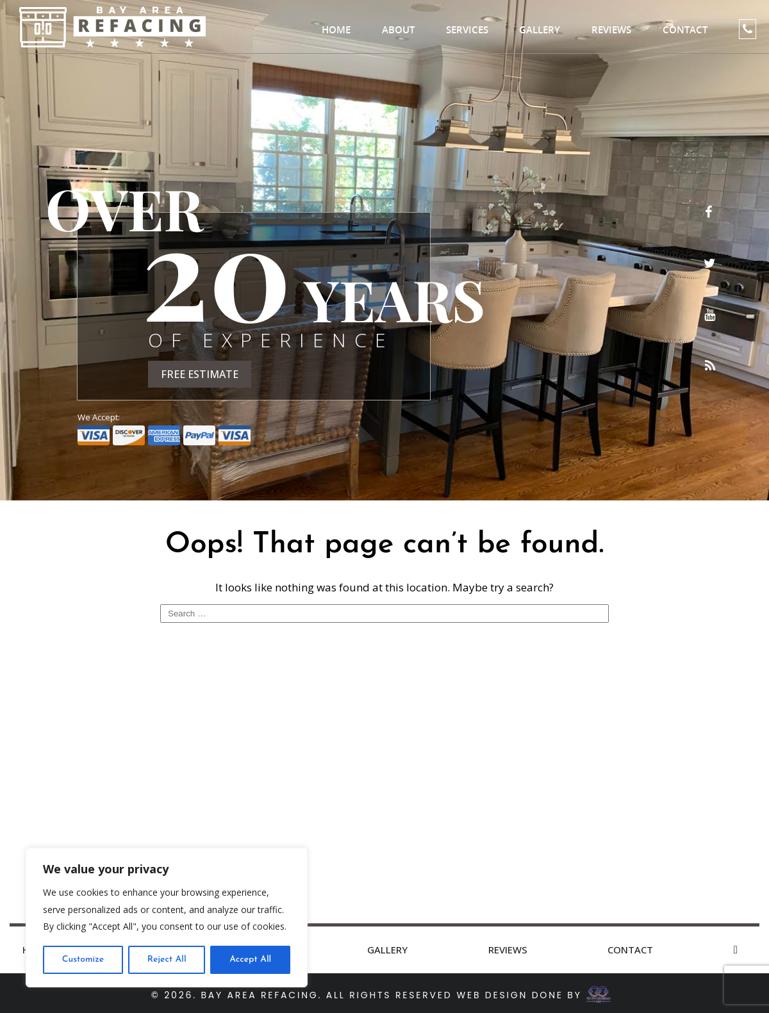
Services (467, 30)
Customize (83, 959)
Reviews (611, 30)
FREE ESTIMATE (199, 374)
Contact (685, 30)
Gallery (539, 30)
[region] (167, 917)
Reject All (166, 959)
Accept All (250, 959)
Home (336, 30)
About (398, 30)
